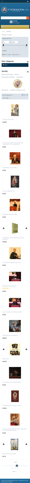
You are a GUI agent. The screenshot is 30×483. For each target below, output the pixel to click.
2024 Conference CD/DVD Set (10, 335)
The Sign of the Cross (8, 119)
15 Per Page (6, 98)
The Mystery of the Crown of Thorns (12, 405)
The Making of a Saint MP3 (9, 167)
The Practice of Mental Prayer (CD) (11, 262)
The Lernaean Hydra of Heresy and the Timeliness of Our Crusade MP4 (12, 143)
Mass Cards (5, 359)
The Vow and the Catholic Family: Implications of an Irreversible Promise (14, 429)
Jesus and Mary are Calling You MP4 (12, 312)
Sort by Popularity (7, 95)
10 (23, 465)
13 (15, 468)
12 (12, 468)
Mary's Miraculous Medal (9, 453)
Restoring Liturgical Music (9, 286)
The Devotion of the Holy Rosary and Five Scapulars (13, 238)
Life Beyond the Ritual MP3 (9, 214)
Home (3, 31)
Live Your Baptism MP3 (8, 191)
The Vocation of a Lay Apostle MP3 (11, 382)
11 (26, 465)
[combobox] (13, 17)
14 (17, 468)
